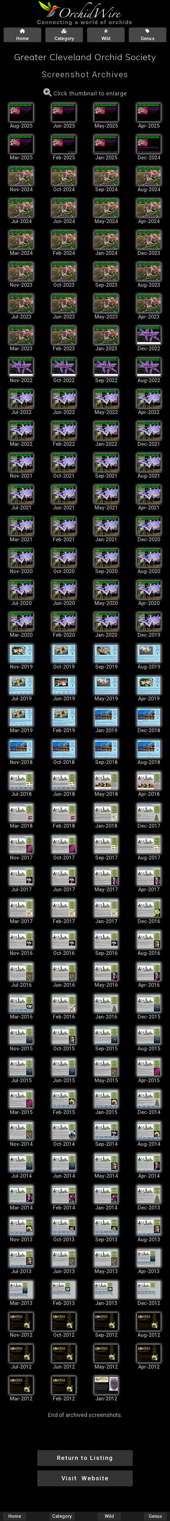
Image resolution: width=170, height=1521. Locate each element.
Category (62, 1516)
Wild (109, 1516)
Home (14, 1516)
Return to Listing (85, 1457)
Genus (155, 1516)
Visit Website (85, 1478)
